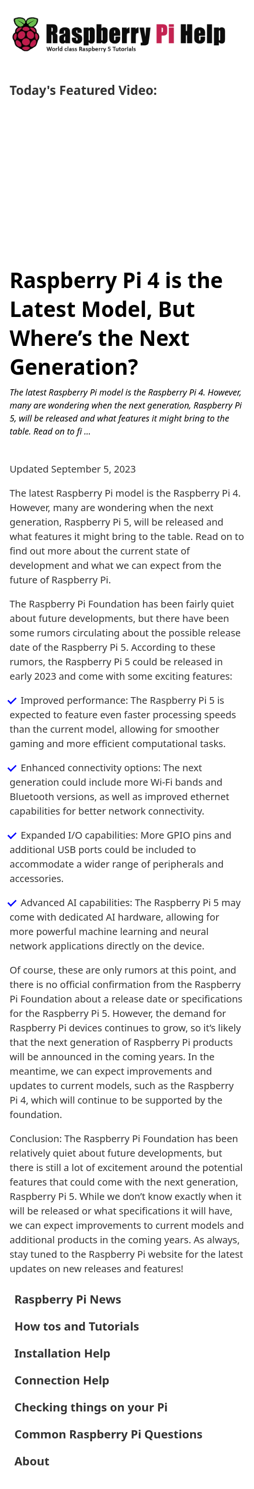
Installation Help (62, 1353)
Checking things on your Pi (91, 1407)
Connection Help (61, 1380)
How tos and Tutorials (76, 1326)
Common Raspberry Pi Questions (108, 1434)
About (31, 1461)
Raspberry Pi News (67, 1299)
